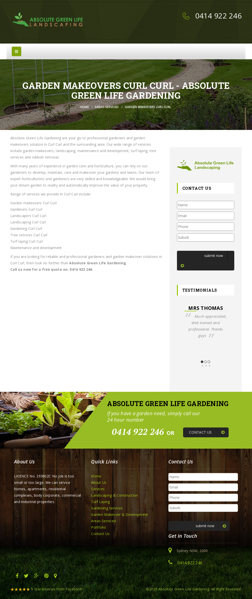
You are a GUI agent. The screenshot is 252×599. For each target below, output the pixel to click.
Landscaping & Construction (114, 495)
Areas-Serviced (107, 107)
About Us (98, 482)
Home (84, 107)
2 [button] (205, 362)
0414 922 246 (218, 16)
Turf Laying (100, 501)
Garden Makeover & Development (119, 514)
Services (98, 489)
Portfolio (98, 527)
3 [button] (209, 362)
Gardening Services (107, 508)
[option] (206, 322)
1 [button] (202, 362)
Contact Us (100, 533)
